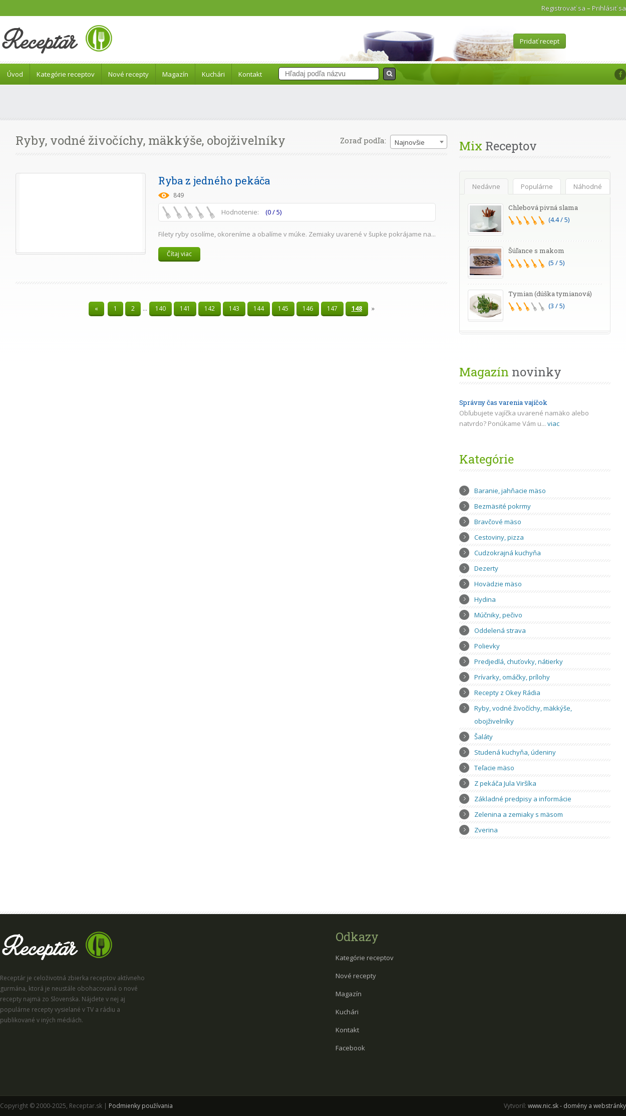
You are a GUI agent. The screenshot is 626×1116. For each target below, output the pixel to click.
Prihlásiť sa (609, 8)
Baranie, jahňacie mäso (510, 490)
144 (258, 308)
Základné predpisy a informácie (522, 798)
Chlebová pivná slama (543, 207)
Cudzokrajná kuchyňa (507, 552)
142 (209, 308)
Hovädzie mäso (498, 583)
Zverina (486, 829)
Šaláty (483, 736)
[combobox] (418, 142)
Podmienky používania (141, 1105)
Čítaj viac (179, 254)
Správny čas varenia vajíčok (503, 402)
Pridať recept (539, 41)
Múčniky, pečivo (498, 614)
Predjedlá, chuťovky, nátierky (518, 661)
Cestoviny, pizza (499, 537)
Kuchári (213, 74)
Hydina (485, 599)
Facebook (350, 1047)
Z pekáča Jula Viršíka (505, 783)
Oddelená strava (500, 630)
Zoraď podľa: (363, 140)
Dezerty (486, 568)
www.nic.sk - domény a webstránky (577, 1105)
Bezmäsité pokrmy (502, 506)
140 (160, 308)
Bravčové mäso (497, 521)
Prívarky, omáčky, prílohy (512, 677)
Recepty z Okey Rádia (507, 692)
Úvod (15, 74)
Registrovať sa (563, 8)
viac (553, 423)
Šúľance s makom (536, 250)
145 (283, 308)
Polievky (487, 645)
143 (234, 308)
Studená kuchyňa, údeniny (515, 752)
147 (332, 308)
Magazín (175, 74)
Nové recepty (128, 74)
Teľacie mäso (494, 767)
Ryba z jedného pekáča (214, 180)
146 (307, 308)
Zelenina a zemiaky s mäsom (518, 814)
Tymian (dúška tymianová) (550, 293)
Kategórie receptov (66, 74)
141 (185, 308)
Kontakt (250, 74)
